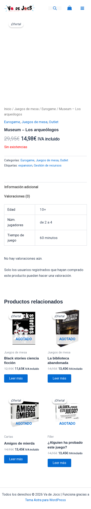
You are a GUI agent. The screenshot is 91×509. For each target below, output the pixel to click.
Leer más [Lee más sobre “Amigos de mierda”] (16, 459)
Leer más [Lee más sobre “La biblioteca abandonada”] (59, 378)
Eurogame (48, 109)
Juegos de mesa (26, 109)
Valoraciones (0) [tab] (17, 196)
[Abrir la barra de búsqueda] (55, 8)
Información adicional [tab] (21, 187)
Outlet (53, 122)
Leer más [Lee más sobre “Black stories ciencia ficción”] (16, 378)
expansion (25, 165)
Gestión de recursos (47, 165)
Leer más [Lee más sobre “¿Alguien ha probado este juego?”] (59, 463)
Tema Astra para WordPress (45, 500)
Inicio (7, 109)
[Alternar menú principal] (82, 8)
